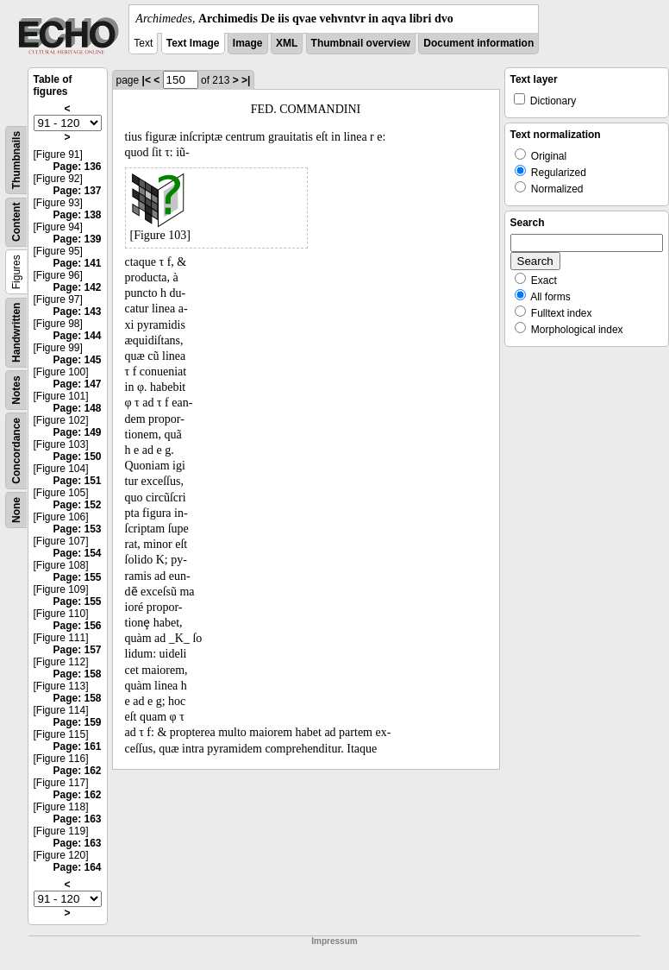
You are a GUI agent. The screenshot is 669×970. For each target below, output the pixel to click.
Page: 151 (77, 481)
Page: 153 (77, 529)
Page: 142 (77, 287)
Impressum (334, 941)
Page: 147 (77, 384)
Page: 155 (77, 577)
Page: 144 (77, 336)
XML (286, 43)
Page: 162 (77, 771)
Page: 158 (77, 674)
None (16, 510)
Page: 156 (77, 626)
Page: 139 (77, 239)
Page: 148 (77, 408)
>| (245, 80)
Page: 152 (77, 505)
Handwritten (16, 332)
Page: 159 (77, 722)
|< (146, 80)
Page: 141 (77, 263)
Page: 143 (77, 311)
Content (16, 222)
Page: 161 (77, 746)
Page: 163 (77, 819)
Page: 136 (77, 167)
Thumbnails (16, 160)
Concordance (16, 451)
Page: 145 (77, 360)
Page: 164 (77, 867)
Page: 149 (77, 432)
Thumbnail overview (360, 43)
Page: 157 (77, 650)
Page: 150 (77, 456)
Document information (478, 43)
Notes (16, 389)
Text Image (193, 43)
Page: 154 (77, 553)
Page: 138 (77, 215)
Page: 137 (77, 191)
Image (248, 43)
